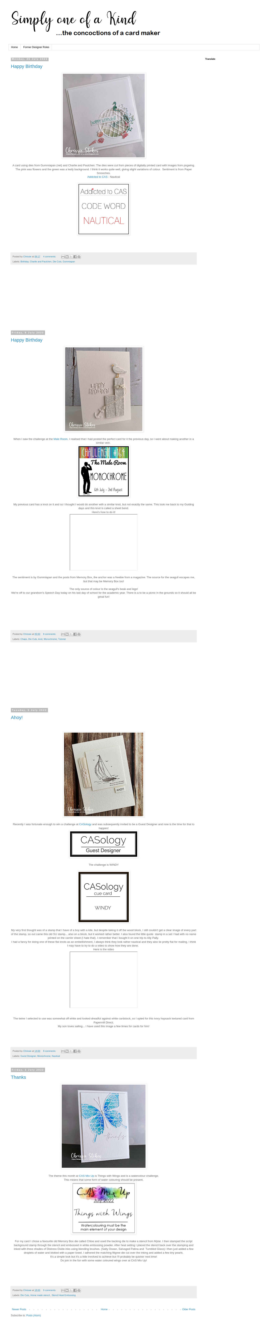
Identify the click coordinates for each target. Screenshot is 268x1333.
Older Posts (188, 1309)
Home (14, 47)
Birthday (25, 261)
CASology (85, 824)
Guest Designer (28, 1056)
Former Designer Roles (36, 47)
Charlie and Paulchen (41, 261)
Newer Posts (19, 1309)
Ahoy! (17, 717)
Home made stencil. (40, 1295)
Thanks (18, 1077)
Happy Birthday (26, 66)
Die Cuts (57, 261)
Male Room (60, 439)
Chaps (24, 639)
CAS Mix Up (86, 1175)
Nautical (56, 1056)
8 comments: (50, 634)
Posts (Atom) (33, 1315)
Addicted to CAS (97, 176)
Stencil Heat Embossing (64, 1295)
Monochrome (50, 639)
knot (40, 639)
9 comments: (50, 1290)
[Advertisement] (103, 300)
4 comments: (50, 256)
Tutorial (62, 639)
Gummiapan (69, 261)
